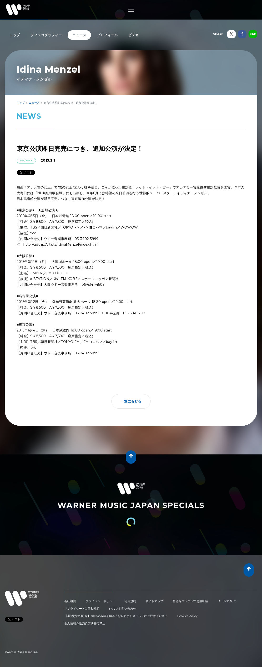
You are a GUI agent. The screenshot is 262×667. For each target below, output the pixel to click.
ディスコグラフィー (46, 35)
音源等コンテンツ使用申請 (190, 601)
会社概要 (70, 601)
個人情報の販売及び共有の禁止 (84, 623)
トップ (15, 35)
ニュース (79, 35)
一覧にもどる (131, 401)
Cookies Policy (187, 616)
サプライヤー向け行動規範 (82, 608)
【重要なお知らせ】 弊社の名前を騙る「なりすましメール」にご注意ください (116, 616)
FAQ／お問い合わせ (122, 608)
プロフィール (107, 35)
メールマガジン (227, 601)
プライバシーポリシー (100, 601)
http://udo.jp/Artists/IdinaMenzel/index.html (60, 244)
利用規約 (130, 601)
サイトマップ (154, 601)
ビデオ (133, 35)
